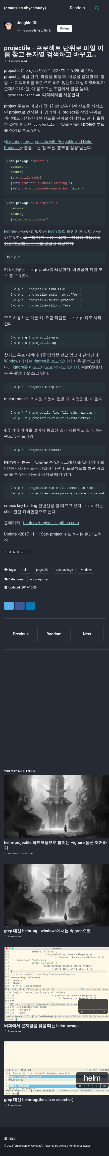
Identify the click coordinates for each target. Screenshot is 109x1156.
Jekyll (62, 1145)
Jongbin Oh (27, 22)
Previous (21, 634)
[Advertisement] (54, 708)
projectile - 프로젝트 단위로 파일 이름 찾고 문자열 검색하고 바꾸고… (53, 51)
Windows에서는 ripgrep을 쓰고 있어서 (38, 361)
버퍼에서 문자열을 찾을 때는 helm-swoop (41, 1025)
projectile (42, 570)
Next (87, 634)
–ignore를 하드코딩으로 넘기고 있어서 (44, 367)
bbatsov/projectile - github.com (51, 522)
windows (86, 570)
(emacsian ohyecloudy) (25, 8)
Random (77, 8)
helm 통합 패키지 (63, 231)
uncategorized (39, 579)
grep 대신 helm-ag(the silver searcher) (38, 1099)
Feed (10, 1139)
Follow (64, 28)
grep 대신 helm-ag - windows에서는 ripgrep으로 (47, 930)
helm (8, 231)
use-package (64, 570)
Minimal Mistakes (80, 1145)
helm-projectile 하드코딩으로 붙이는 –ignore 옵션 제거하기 (55, 845)
